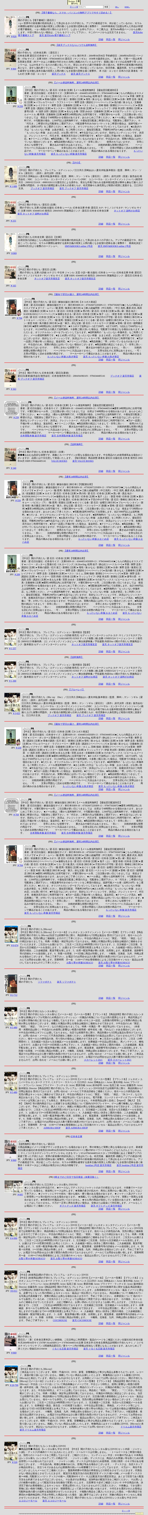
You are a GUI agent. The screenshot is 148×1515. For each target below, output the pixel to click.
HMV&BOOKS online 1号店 (79, 246)
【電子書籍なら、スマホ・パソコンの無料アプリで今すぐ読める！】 (76, 12)
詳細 (101, 39)
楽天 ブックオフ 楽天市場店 (73, 188)
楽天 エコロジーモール (54, 1501)
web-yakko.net (127, 7)
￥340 (13, 468)
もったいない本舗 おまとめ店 (93, 539)
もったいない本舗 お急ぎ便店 (62, 356)
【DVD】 (76, 162)
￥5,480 (13, 1027)
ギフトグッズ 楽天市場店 (73, 1206)
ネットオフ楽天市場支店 (47, 278)
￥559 (18, 500)
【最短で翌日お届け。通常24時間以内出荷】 (76, 294)
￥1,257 (12, 648)
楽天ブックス (59, 74)
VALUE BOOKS (59, 461)
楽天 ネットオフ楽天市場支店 (80, 278)
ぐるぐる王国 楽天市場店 (65, 1349)
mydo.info (117, 7)
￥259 (20, 106)
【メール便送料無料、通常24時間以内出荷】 (76, 82)
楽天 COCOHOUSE (82, 1320)
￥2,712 (13, 995)
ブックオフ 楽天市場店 (42, 188)
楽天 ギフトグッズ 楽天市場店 (106, 1206)
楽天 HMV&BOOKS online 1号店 (114, 246)
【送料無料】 (76, 444)
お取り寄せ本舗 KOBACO (79, 962)
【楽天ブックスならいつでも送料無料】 (76, 45)
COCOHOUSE (60, 1320)
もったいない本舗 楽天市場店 (121, 910)
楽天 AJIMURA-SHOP (77, 1128)
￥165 (13, 285)
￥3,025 (16, 713)
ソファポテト (45, 982)
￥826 (13, 36)
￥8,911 (13, 1291)
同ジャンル (124, 39)
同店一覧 (110, 39)
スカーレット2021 (93, 1060)
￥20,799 (14, 1385)
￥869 (13, 69)
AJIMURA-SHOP (52, 1128)
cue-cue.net (126, 6)
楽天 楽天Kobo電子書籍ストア (55, 35)
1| (71, 7)
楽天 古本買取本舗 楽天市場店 (67, 435)
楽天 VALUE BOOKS (83, 461)
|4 (77, 7)
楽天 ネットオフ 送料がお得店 (33, 214)
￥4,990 (13, 1238)
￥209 (17, 574)
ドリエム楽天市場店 (131, 1427)
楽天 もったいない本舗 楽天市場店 (69, 154)
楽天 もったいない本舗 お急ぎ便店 (101, 356)
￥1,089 (13, 186)
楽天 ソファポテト (66, 982)
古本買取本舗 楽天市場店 (33, 435)
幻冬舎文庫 (76, 1136)
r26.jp (116, 6)
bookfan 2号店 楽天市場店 (98, 1165)
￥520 (14, 1462)
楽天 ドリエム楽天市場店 (33, 1430)
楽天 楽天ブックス (80, 74)
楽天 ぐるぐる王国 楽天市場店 (99, 1349)
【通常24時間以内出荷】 (76, 477)
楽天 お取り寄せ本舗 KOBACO (114, 962)
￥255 (13, 221)
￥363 (13, 389)
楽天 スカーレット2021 (119, 1060)
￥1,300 (12, 681)
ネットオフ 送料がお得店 (127, 210)
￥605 (20, 1194)
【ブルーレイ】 (76, 689)
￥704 (19, 318)
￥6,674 (14, 945)
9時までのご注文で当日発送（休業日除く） (76, 1177)
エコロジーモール (28, 1501)
